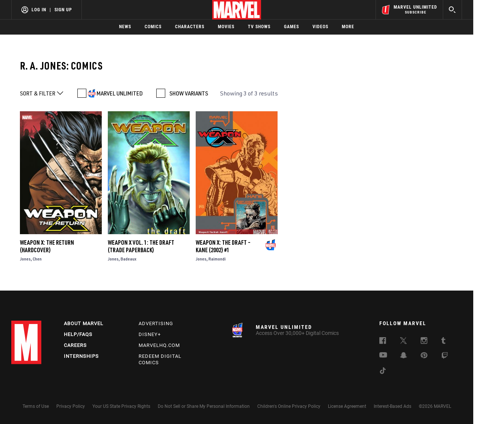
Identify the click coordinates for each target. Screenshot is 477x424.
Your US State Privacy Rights (121, 406)
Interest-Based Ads (392, 406)
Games (291, 26)
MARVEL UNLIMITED (120, 93)
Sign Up (63, 9)
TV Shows (259, 26)
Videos (320, 26)
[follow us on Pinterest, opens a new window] (424, 356)
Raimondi (217, 259)
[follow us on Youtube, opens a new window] (383, 355)
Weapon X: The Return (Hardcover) (47, 246)
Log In (39, 9)
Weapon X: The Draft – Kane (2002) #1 (223, 246)
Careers (75, 345)
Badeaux (128, 259)
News (125, 26)
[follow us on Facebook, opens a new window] (382, 341)
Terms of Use (36, 406)
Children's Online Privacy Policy (288, 406)
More (348, 26)
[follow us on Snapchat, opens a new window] (403, 356)
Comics (153, 26)
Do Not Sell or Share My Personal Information (204, 406)
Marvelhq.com (159, 345)
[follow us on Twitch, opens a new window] (444, 356)
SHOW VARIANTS (188, 93)
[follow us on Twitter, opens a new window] (403, 341)
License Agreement (347, 406)
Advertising (156, 323)
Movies (226, 26)
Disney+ (150, 334)
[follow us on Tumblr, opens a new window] (443, 341)
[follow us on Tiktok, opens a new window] (382, 372)
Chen (37, 259)
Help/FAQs (78, 334)
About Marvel (83, 323)
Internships (81, 356)
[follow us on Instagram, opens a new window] (424, 341)
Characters (189, 26)
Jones (25, 259)
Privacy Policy (70, 406)
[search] (452, 9)
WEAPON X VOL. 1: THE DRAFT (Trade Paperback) (141, 246)
